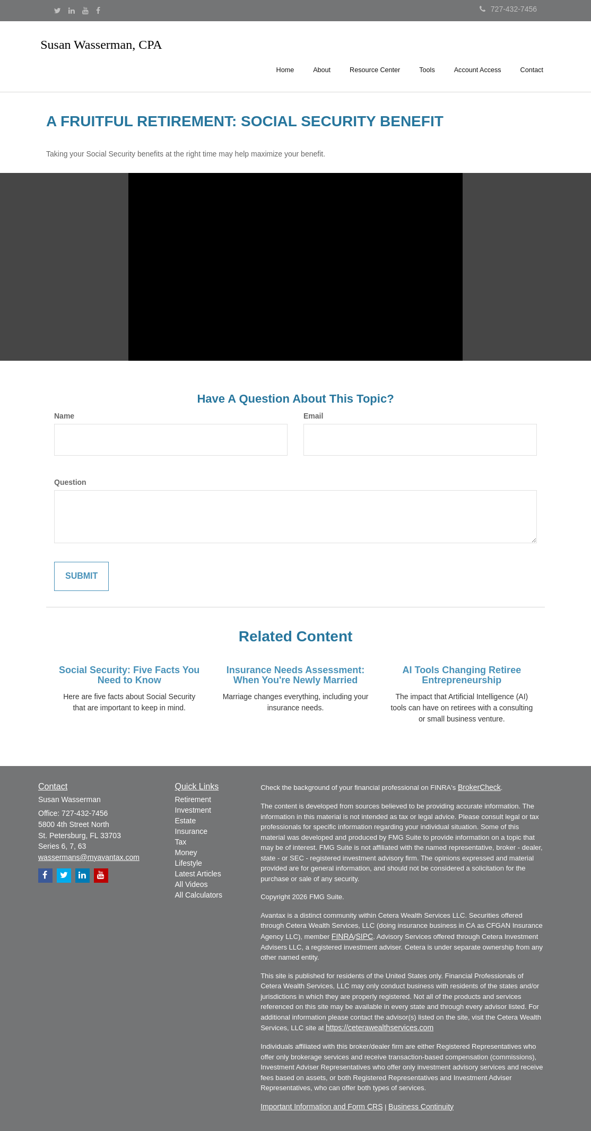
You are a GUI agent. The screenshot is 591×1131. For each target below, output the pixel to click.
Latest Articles (198, 873)
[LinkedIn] (71, 10)
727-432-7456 (508, 9)
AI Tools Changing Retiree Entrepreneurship (461, 675)
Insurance (191, 831)
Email (313, 416)
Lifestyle (188, 863)
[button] (321, 55)
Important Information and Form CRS (321, 1106)
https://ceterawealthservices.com (379, 1027)
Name (64, 416)
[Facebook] (98, 10)
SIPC (364, 936)
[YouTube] (85, 10)
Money (186, 852)
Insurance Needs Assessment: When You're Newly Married (295, 675)
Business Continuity (421, 1106)
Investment (193, 810)
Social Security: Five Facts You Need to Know (129, 675)
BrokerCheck (479, 787)
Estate (185, 820)
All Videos (191, 884)
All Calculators (198, 895)
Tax (181, 842)
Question (70, 482)
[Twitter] (57, 10)
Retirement (193, 799)
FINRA (343, 936)
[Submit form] (81, 576)
